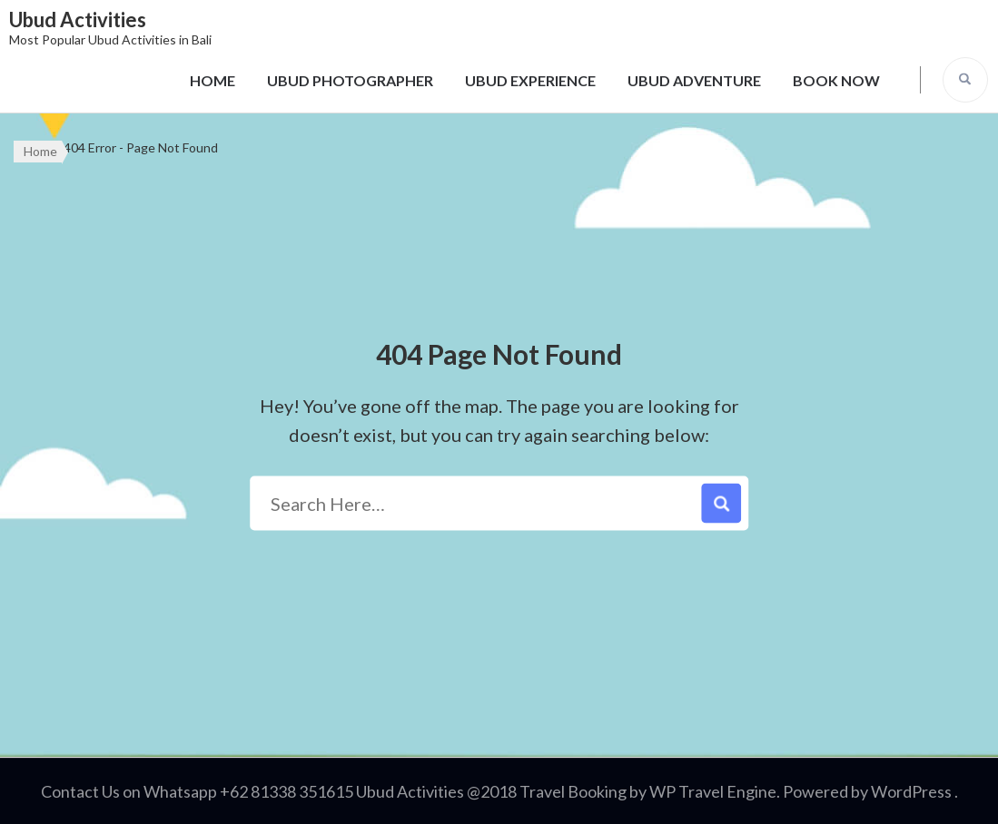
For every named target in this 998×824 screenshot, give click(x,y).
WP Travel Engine (712, 791)
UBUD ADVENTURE (694, 80)
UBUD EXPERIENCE (530, 80)
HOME (212, 80)
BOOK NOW (836, 80)
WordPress (911, 791)
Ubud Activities (77, 19)
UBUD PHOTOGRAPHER (350, 80)
